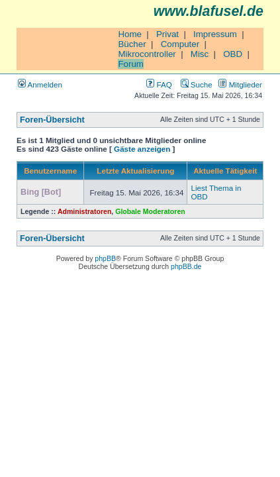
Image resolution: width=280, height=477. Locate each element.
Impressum (215, 34)
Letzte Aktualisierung (135, 170)
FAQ (158, 84)
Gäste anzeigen (142, 148)
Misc (200, 54)
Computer (180, 44)
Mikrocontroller (146, 54)
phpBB (105, 258)
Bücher (132, 44)
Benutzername (50, 170)
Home (130, 34)
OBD (232, 54)
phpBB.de (186, 266)
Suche (196, 84)
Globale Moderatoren (150, 211)
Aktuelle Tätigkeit (225, 170)
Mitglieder (240, 84)
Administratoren (84, 211)
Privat (167, 34)
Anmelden (40, 84)
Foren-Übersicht (52, 120)
